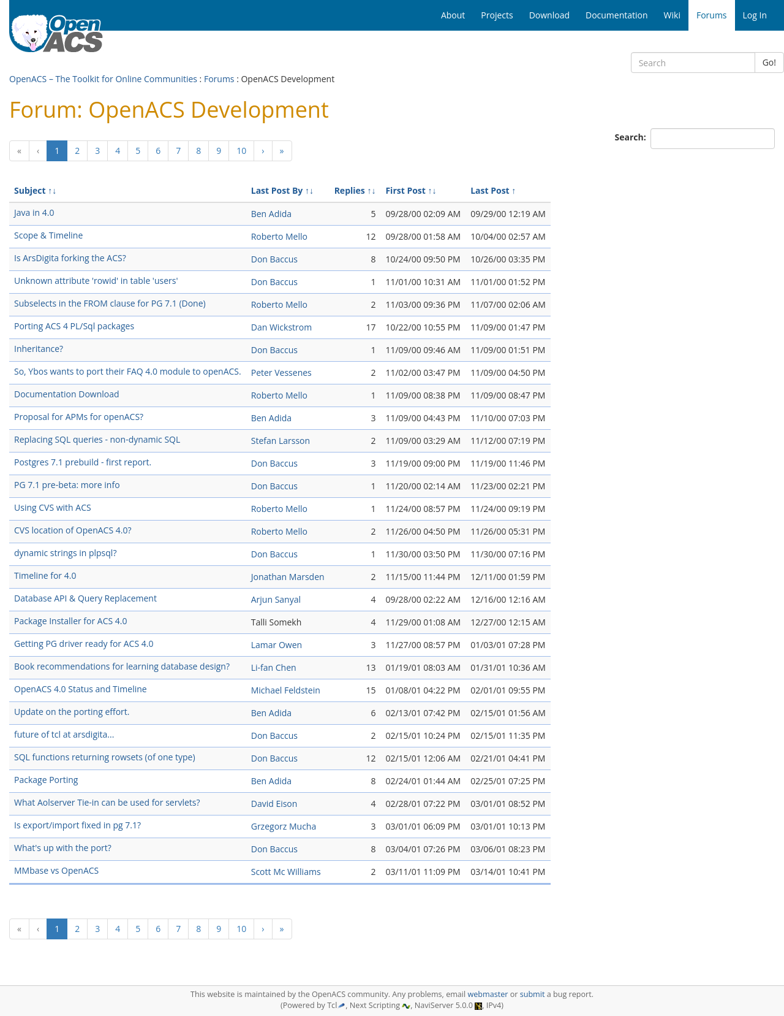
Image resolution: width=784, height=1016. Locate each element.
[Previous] (19, 150)
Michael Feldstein (285, 690)
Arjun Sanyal (276, 599)
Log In (755, 15)
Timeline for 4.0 (45, 575)
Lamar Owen (276, 645)
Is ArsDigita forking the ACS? (70, 258)
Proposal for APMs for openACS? (78, 416)
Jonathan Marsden (288, 576)
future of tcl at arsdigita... (64, 734)
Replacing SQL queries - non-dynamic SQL (97, 439)
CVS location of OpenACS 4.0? (72, 530)
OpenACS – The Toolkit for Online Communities (103, 79)
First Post (405, 190)
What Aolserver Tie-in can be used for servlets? (107, 802)
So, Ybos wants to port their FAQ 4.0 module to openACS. (127, 371)
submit (532, 994)
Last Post (490, 190)
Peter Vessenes (281, 372)
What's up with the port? (62, 848)
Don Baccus (274, 259)
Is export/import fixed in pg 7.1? (77, 825)
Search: (632, 137)
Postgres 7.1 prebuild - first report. (82, 462)
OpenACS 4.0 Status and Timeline (80, 689)
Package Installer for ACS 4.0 (70, 621)
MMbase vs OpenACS (56, 870)
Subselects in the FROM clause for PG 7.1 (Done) (110, 303)
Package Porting (46, 779)
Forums (219, 79)
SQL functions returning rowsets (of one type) (104, 757)
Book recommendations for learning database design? (122, 666)
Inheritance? (38, 348)
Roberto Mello (279, 236)
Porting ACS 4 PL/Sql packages (74, 326)
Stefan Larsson (280, 440)
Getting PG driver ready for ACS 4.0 (83, 643)
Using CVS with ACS (52, 507)
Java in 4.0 (34, 212)
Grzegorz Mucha (284, 826)
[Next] (263, 150)
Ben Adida (271, 214)
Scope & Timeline (48, 235)
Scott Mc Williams (286, 871)
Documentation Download (66, 394)
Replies (349, 190)
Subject (30, 190)
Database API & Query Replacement (85, 598)
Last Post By (277, 190)
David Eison (274, 803)
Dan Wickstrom (281, 327)
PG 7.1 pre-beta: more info (67, 485)
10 (241, 150)
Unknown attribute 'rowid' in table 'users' (96, 280)
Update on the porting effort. (71, 711)
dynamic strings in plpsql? (65, 553)
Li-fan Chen (273, 667)
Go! (769, 62)
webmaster (487, 994)
